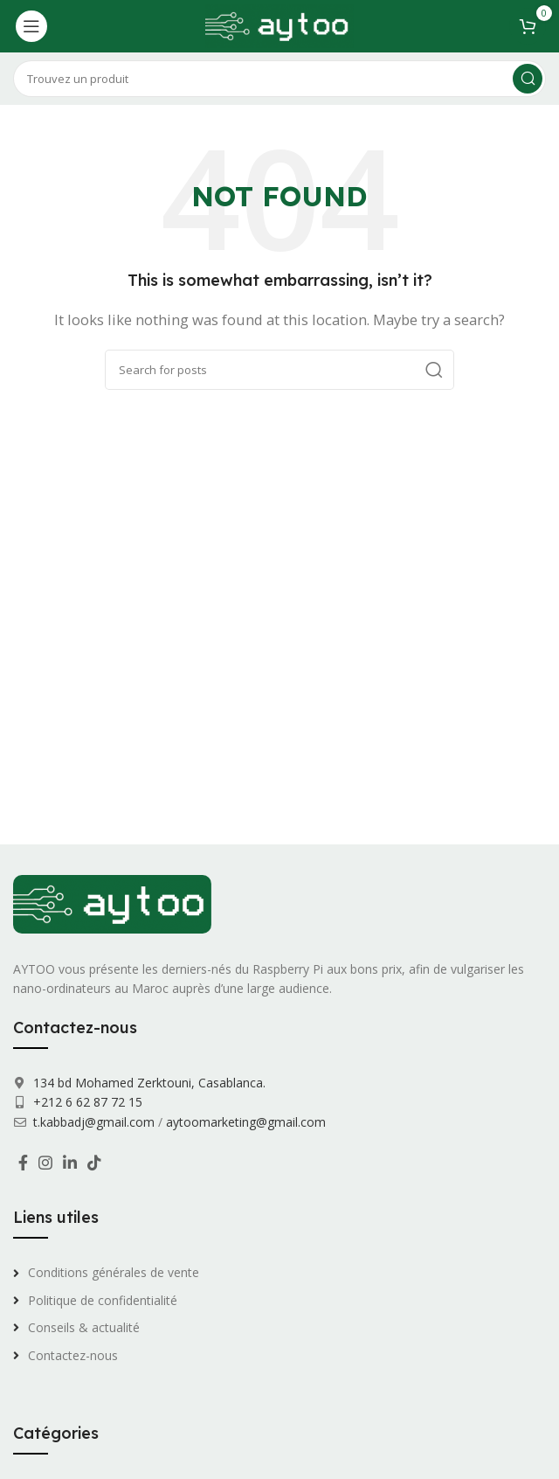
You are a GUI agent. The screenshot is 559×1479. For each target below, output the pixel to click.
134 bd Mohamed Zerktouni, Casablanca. (148, 1082)
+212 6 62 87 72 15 (86, 1102)
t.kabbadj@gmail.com (94, 1122)
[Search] (279, 78)
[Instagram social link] (45, 1162)
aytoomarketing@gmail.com (246, 1122)
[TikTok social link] (94, 1162)
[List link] (279, 1272)
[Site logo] (279, 24)
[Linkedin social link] (70, 1162)
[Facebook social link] (23, 1162)
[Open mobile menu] (31, 26)
